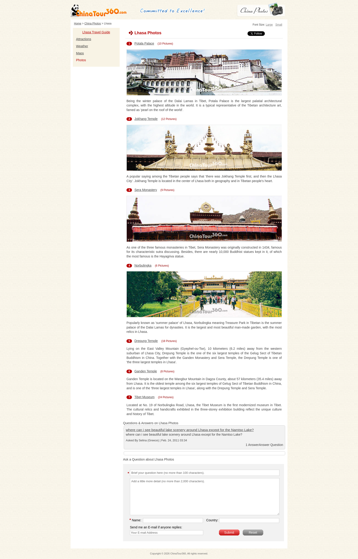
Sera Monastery (145, 190)
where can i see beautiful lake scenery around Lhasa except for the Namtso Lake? (190, 430)
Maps (80, 53)
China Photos (92, 23)
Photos (81, 60)
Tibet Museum (144, 397)
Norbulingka (143, 265)
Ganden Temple (145, 371)
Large (269, 24)
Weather (82, 46)
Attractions (83, 39)
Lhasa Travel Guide (96, 32)
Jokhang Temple (146, 119)
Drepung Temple (146, 341)
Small (278, 24)
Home (77, 23)
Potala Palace (144, 43)
